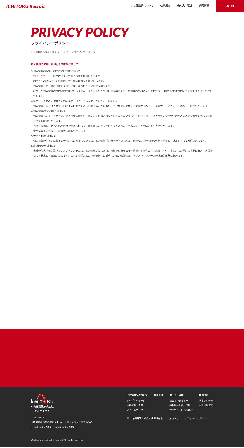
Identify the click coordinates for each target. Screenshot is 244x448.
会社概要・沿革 (135, 406)
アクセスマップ (135, 410)
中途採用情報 (206, 406)
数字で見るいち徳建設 (181, 410)
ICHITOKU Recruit (25, 6)
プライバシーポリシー (196, 419)
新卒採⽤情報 (206, 401)
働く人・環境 (184, 5)
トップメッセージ (136, 401)
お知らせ (173, 419)
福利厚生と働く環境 (179, 406)
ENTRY (230, 5)
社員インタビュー (178, 401)
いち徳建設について (142, 5)
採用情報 (204, 5)
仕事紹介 (165, 5)
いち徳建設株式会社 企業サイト (145, 419)
